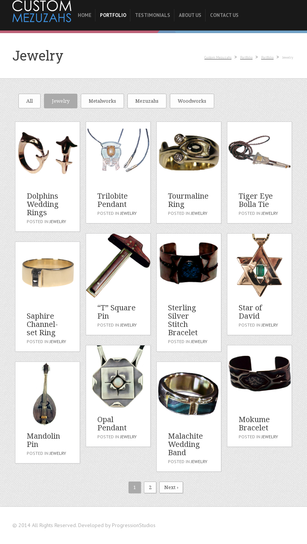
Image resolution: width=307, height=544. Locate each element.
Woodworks (192, 100)
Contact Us (224, 15)
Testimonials (152, 15)
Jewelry (61, 100)
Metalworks (102, 100)
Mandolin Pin (43, 440)
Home (84, 15)
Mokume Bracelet (254, 423)
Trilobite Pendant (112, 200)
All (29, 100)
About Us (190, 15)
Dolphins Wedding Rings (43, 204)
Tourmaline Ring (188, 200)
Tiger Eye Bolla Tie (256, 200)
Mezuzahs (147, 100)
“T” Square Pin (116, 311)
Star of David (250, 311)
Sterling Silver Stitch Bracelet (183, 319)
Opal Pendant (112, 423)
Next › (171, 487)
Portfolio (113, 15)
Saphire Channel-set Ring (42, 324)
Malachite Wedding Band (185, 444)
